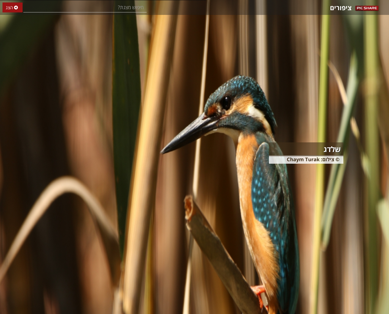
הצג (12, 7)
